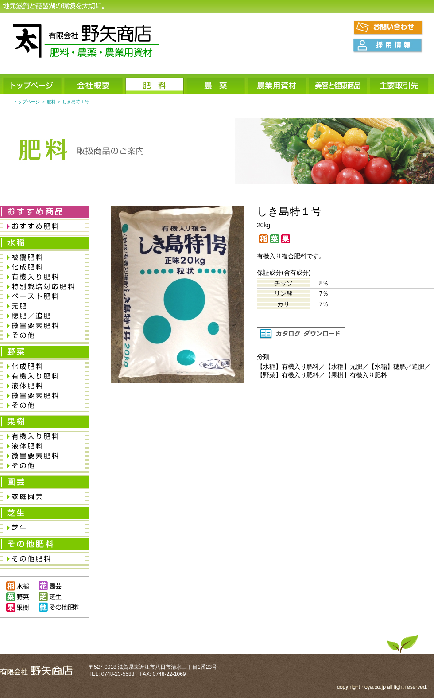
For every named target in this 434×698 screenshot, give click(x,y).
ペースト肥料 (44, 296)
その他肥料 (44, 559)
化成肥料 (44, 267)
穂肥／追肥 (44, 316)
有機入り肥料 (44, 277)
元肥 (44, 306)
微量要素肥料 (44, 326)
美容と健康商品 (338, 85)
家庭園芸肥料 (44, 497)
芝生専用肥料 (44, 528)
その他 (44, 335)
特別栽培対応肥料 (44, 287)
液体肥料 (44, 386)
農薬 (216, 85)
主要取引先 (399, 85)
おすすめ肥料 (44, 226)
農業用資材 (277, 85)
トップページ (32, 85)
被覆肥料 (44, 257)
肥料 (155, 85)
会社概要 (93, 85)
